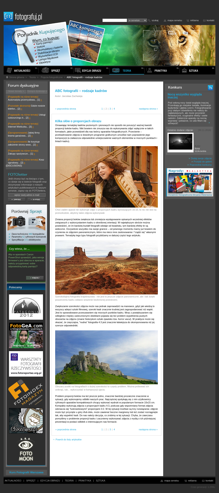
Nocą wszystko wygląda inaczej (185, 96)
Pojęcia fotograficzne (52, 77)
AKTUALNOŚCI (13, 480)
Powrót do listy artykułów (67, 439)
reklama (194, 20)
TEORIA (69, 480)
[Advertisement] (189, 268)
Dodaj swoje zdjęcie (200, 158)
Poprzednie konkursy (199, 164)
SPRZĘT (31, 480)
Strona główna (15, 77)
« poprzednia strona (65, 108)
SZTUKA (100, 480)
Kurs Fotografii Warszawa (26, 472)
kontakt (210, 20)
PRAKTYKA (84, 480)
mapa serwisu (175, 20)
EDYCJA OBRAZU (50, 480)
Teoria (32, 77)
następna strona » (148, 108)
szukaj (155, 20)
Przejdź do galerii (201, 161)
